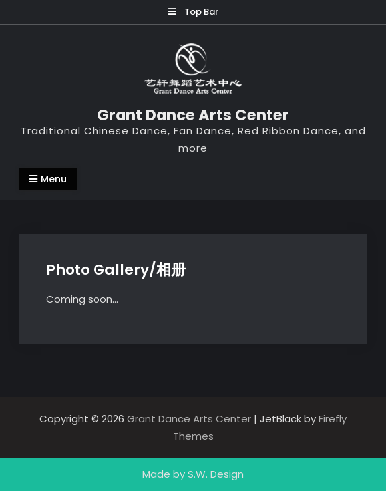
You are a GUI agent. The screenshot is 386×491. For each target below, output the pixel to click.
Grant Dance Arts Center (193, 115)
